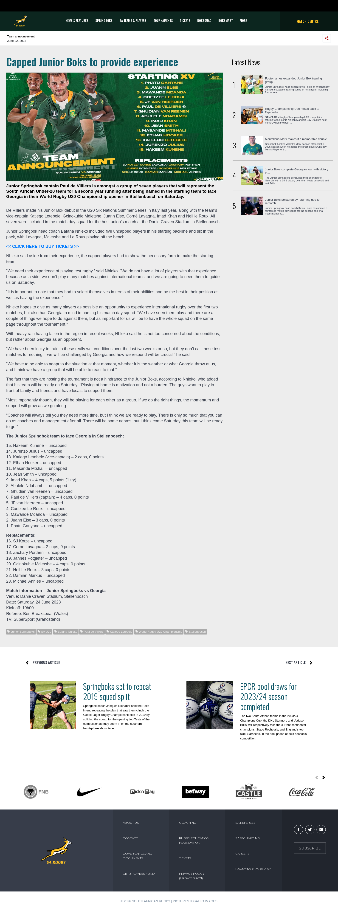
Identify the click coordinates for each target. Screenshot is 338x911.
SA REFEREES (245, 822)
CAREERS (242, 853)
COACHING (187, 822)
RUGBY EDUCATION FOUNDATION (194, 840)
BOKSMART (225, 20)
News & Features (76, 20)
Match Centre (307, 21)
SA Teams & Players (132, 20)
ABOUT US (131, 822)
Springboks (104, 20)
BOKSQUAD (204, 20)
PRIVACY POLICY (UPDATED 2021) (192, 876)
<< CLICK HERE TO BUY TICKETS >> (42, 246)
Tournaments (163, 20)
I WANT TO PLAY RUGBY (253, 869)
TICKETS (185, 20)
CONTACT (130, 838)
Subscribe (310, 848)
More (243, 20)
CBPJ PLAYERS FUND (139, 873)
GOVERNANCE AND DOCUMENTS (137, 856)
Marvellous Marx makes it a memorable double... (297, 139)
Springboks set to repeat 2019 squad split (117, 691)
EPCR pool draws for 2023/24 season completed (268, 696)
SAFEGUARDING (247, 838)
